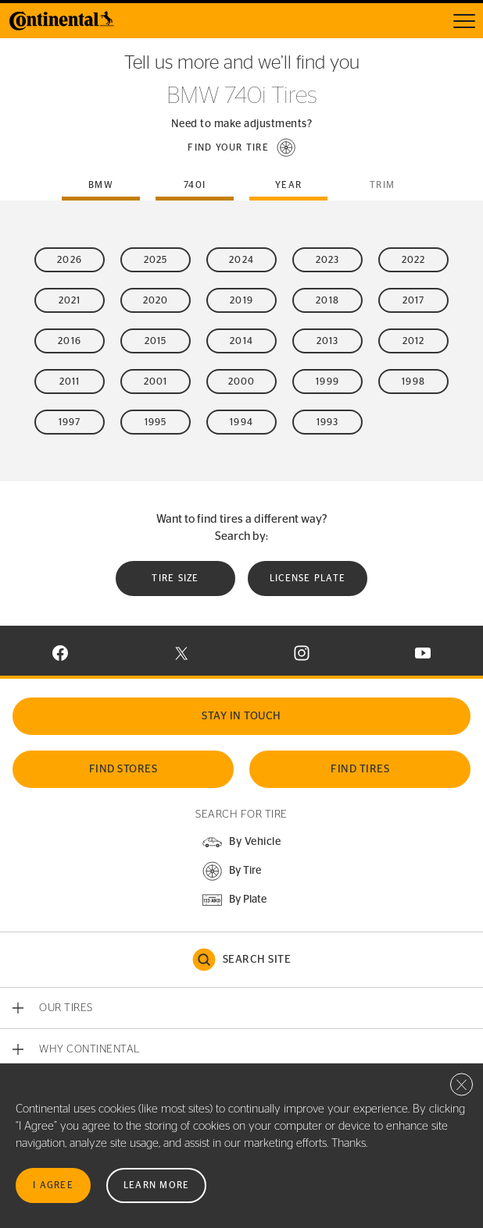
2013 (328, 341)
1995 (156, 422)
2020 (156, 300)
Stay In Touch (241, 716)
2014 (241, 341)
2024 (241, 259)
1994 (241, 422)
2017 (413, 300)
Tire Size (175, 578)
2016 (69, 341)
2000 (242, 381)
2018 (327, 300)
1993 (328, 422)
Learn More (156, 1185)
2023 (328, 259)
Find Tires (360, 769)
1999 (327, 381)
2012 (413, 341)
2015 (156, 341)
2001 (156, 381)
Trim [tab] (382, 185)
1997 (70, 422)
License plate (307, 578)
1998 (413, 381)
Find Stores (123, 769)
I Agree (53, 1185)
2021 (70, 300)
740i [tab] (195, 185)
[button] (241, 147)
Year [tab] (288, 185)
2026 (69, 259)
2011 (69, 381)
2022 (414, 259)
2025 (156, 259)
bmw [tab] (100, 185)
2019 (241, 300)
